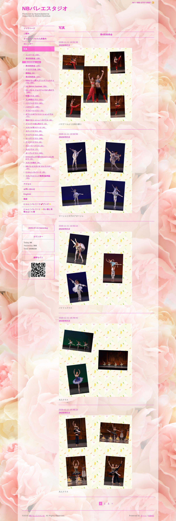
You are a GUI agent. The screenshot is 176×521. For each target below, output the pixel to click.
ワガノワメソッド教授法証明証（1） (38, 177)
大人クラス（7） (32, 149)
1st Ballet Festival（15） (37, 86)
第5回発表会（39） (33, 58)
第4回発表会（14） (33, 62)
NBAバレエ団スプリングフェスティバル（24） (40, 82)
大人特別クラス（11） (34, 99)
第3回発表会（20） (33, 66)
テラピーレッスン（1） (35, 110)
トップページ (29, 28)
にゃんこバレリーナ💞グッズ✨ (37, 204)
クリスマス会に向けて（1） (37, 124)
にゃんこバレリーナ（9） (36, 172)
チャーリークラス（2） (35, 146)
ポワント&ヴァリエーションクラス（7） (39, 115)
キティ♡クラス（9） (34, 131)
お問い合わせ (29, 189)
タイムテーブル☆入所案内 (35, 39)
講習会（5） (30, 73)
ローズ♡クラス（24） (34, 138)
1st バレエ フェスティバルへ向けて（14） (40, 91)
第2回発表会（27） (33, 77)
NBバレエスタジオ (45, 8)
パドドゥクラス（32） (34, 103)
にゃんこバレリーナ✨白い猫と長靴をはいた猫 (38, 210)
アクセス (27, 184)
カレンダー (28, 44)
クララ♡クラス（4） (34, 142)
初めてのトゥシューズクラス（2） (39, 120)
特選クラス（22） (33, 96)
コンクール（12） (33, 55)
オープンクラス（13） (34, 153)
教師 (25, 199)
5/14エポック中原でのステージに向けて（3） (40, 158)
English (27, 194)
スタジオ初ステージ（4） (36, 127)
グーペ (143, 516)
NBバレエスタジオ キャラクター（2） (39, 167)
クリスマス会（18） (34, 69)
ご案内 (26, 34)
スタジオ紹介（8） (33, 162)
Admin (151, 516)
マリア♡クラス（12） (34, 135)
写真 (25, 49)
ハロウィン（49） (33, 107)
